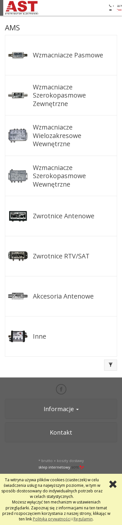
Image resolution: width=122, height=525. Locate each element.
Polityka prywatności (52, 519)
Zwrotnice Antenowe (63, 215)
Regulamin (83, 519)
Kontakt (61, 432)
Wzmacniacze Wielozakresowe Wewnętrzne (57, 135)
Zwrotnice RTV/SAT (61, 256)
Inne (39, 336)
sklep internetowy (61, 467)
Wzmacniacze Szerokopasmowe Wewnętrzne (59, 176)
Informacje (61, 409)
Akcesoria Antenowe (63, 296)
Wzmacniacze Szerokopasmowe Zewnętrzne (59, 95)
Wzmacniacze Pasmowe (68, 55)
